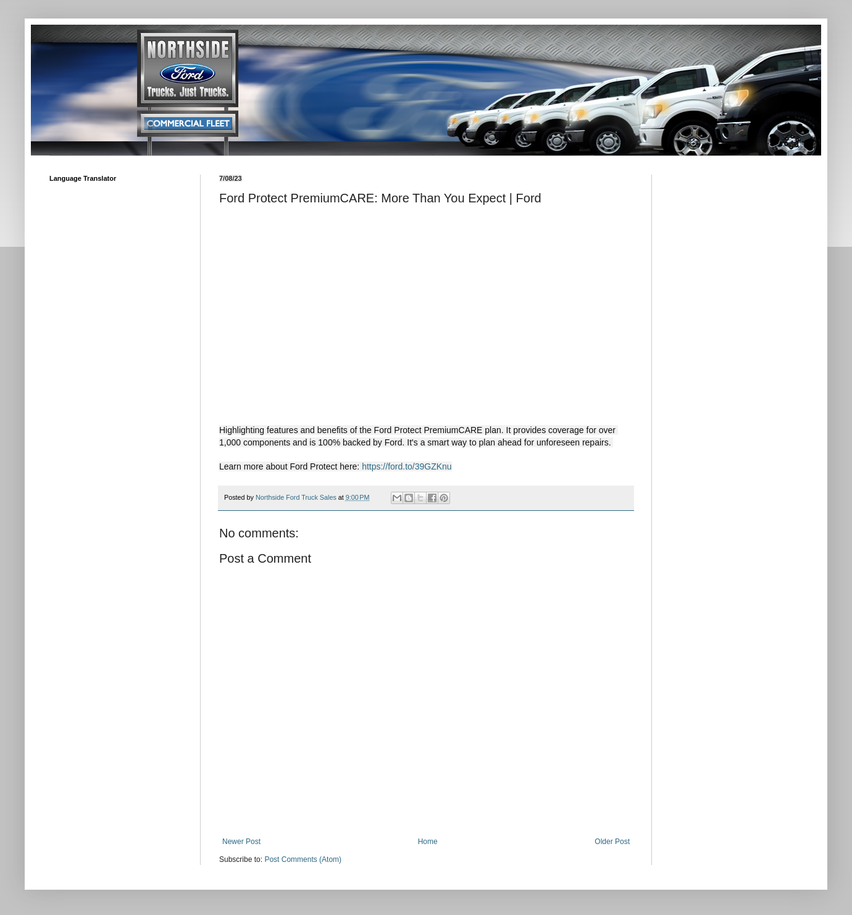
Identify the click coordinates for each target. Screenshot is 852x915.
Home (428, 841)
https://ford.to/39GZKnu (407, 466)
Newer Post (241, 841)
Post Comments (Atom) (302, 859)
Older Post (612, 841)
